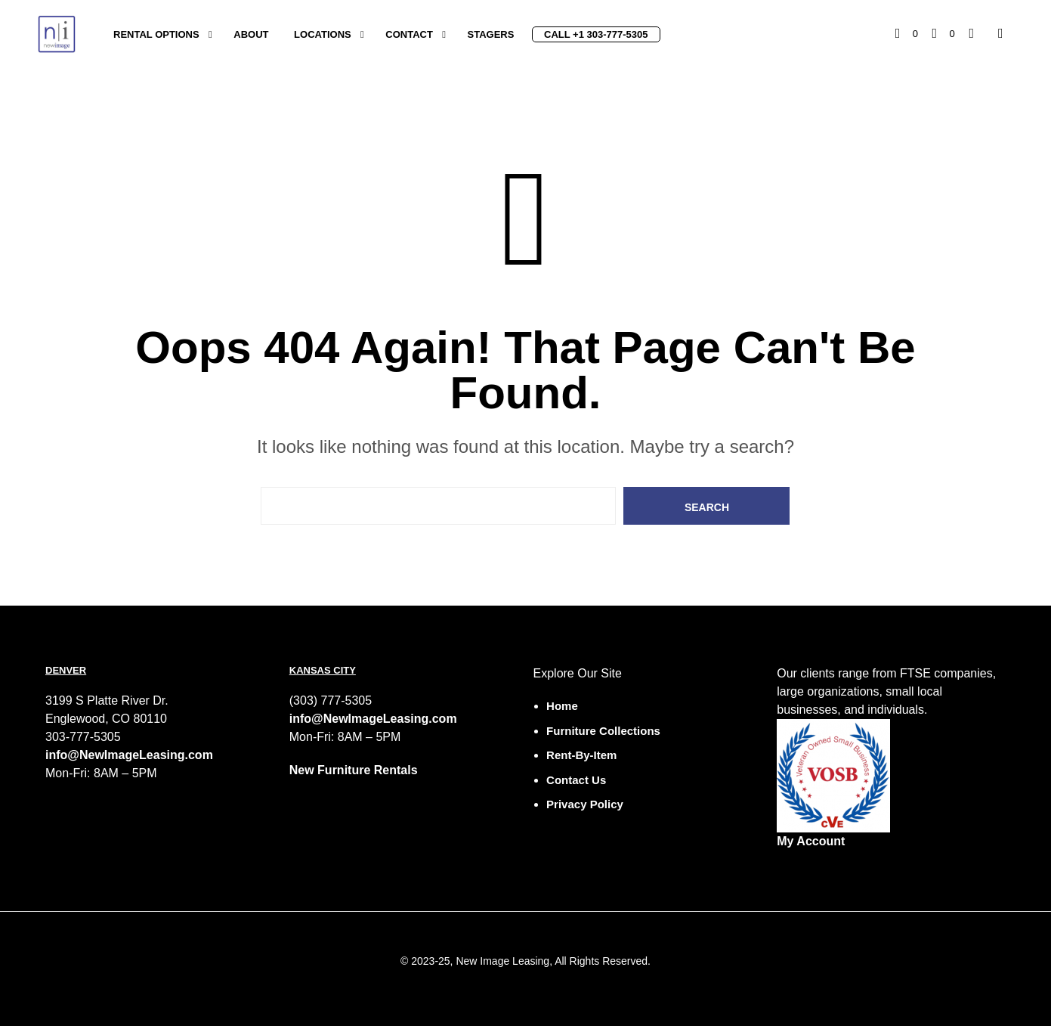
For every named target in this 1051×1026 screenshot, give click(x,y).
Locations (322, 34)
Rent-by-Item (581, 755)
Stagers (491, 34)
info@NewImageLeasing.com (129, 755)
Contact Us (576, 779)
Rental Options (156, 34)
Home (562, 705)
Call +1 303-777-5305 (596, 34)
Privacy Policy (584, 804)
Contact (409, 34)
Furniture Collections (603, 730)
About (250, 34)
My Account (811, 841)
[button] (906, 34)
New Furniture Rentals (353, 770)
